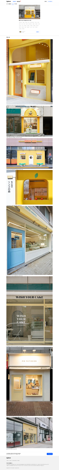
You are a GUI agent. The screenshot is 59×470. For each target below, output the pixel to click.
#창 (22, 25)
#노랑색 (20, 28)
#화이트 (37, 25)
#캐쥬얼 (31, 25)
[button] (51, 40)
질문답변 (18, 1)
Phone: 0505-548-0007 (27, 464)
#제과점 (26, 22)
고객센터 (7, 460)
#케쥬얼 (34, 25)
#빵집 (23, 22)
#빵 (28, 22)
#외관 (38, 22)
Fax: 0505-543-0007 (33, 464)
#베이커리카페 (32, 22)
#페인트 (23, 28)
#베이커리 (20, 22)
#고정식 (20, 25)
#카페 (35, 22)
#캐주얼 (25, 25)
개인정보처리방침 (14, 460)
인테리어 (14, 1)
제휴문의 (46, 1)
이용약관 (10, 460)
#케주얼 (28, 25)
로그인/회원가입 (50, 1)
